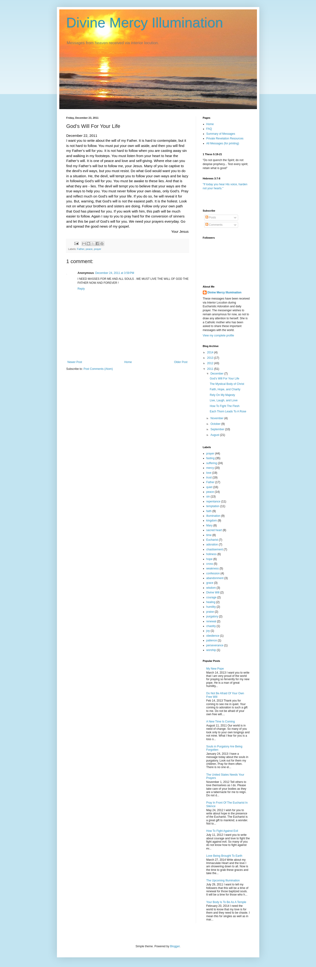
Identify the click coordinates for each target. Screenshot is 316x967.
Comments (214, 224)
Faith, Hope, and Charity (225, 389)
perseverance (215, 645)
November (217, 418)
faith (209, 511)
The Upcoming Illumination (223, 880)
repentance (213, 501)
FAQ (209, 128)
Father (80, 249)
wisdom (211, 587)
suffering (211, 463)
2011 (210, 369)
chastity (211, 626)
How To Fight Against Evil (222, 831)
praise (210, 611)
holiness (211, 554)
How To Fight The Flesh (224, 406)
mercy (210, 468)
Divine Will (213, 592)
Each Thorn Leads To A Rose (228, 411)
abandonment (215, 578)
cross (209, 563)
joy (208, 630)
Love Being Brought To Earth (224, 855)
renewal (211, 621)
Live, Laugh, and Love (223, 400)
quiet (209, 487)
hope (209, 559)
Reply (81, 288)
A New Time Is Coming (220, 721)
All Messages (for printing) (222, 143)
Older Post (181, 362)
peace (89, 249)
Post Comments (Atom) (98, 369)
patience (211, 640)
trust (209, 477)
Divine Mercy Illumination (144, 23)
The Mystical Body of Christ (227, 384)
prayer (97, 249)
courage (211, 597)
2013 (210, 357)
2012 (210, 363)
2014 (210, 352)
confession (213, 573)
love (209, 472)
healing (211, 602)
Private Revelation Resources (225, 138)
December (217, 373)
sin (208, 496)
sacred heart (214, 530)
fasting (210, 458)
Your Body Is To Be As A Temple (226, 902)
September (217, 429)
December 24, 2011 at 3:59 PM (114, 273)
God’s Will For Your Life (224, 378)
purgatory (212, 616)
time (209, 535)
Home (128, 362)
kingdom (211, 520)
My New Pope (215, 668)
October (215, 424)
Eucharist (212, 539)
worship (211, 650)
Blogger (175, 946)
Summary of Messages (220, 133)
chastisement (214, 549)
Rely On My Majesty (222, 395)
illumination (213, 515)
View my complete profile (218, 335)
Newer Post (75, 362)
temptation (213, 506)
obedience (212, 635)
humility (211, 606)
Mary (209, 525)
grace (209, 582)
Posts (210, 217)
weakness (212, 568)
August (215, 435)
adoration (212, 544)
